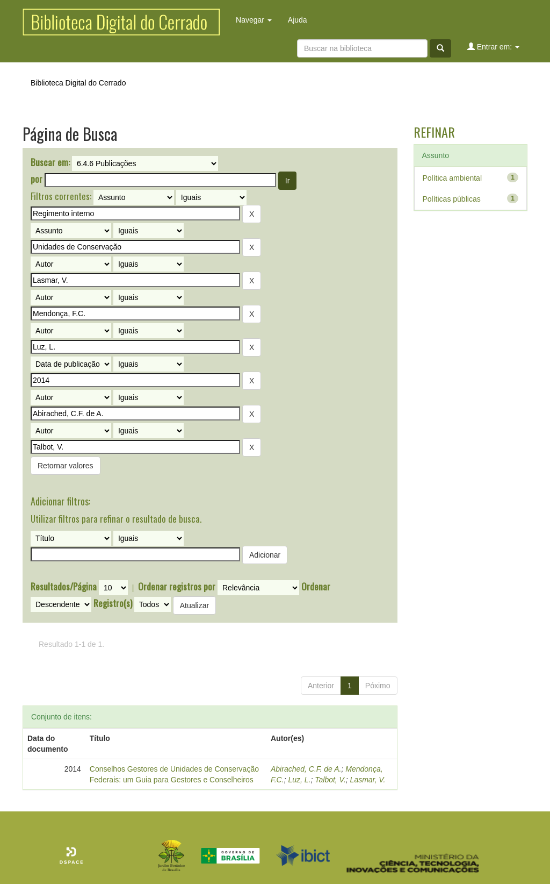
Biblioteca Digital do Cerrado (78, 83)
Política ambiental (452, 178)
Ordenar (315, 586)
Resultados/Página (64, 586)
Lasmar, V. (368, 779)
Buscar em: (50, 162)
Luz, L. (299, 779)
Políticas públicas (452, 199)
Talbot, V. (330, 779)
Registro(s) (112, 603)
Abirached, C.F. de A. (306, 769)
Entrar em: (493, 46)
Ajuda (297, 20)
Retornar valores (65, 465)
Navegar (254, 20)
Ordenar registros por (176, 586)
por (36, 179)
